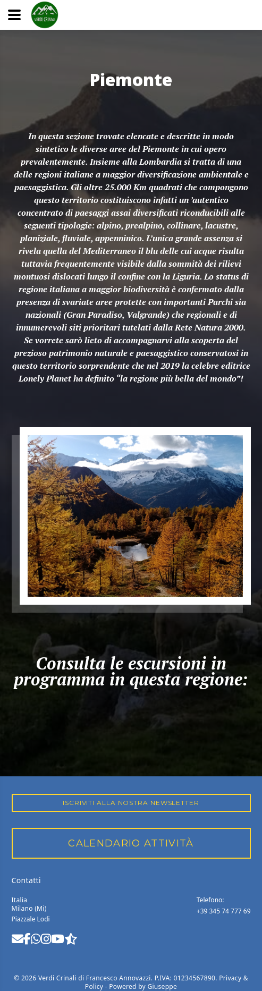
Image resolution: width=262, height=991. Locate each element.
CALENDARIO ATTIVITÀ (131, 843)
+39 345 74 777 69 (224, 911)
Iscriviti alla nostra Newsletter (131, 803)
